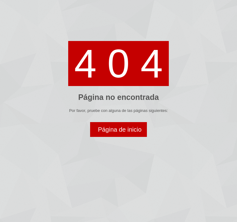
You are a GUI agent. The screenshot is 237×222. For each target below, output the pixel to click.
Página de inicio (119, 129)
